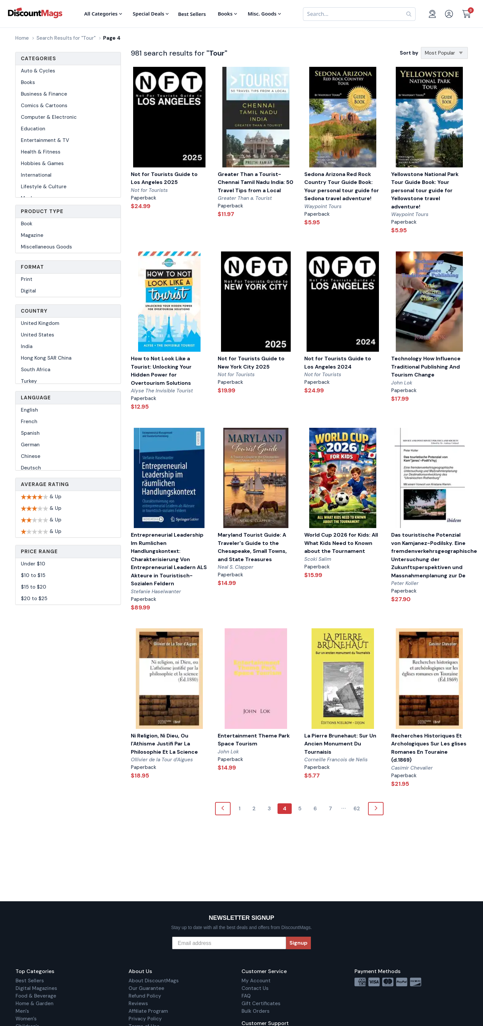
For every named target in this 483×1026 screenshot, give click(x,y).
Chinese (30, 456)
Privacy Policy (145, 1018)
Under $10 (33, 563)
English (29, 410)
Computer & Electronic (49, 117)
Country (34, 311)
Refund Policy (145, 996)
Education (33, 128)
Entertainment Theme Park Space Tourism (254, 739)
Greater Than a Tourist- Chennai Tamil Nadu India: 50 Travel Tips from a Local (255, 182)
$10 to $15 (33, 575)
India (26, 346)
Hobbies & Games (42, 163)
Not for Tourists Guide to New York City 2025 (251, 362)
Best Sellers (30, 980)
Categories (38, 58)
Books (28, 82)
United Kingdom (40, 323)
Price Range (39, 551)
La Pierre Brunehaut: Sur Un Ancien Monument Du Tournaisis (340, 743)
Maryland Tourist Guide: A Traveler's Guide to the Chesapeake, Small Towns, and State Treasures (252, 547)
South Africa (35, 369)
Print (26, 279)
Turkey (29, 381)
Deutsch (31, 468)
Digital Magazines (36, 988)
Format (32, 267)
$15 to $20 (33, 587)
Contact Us (255, 988)
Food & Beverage (36, 996)
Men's (22, 1011)
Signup (298, 942)
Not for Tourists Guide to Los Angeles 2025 (164, 178)
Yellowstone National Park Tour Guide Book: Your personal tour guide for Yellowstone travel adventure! (425, 190)
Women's (26, 1018)
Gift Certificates (261, 1003)
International (36, 175)
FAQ (246, 996)
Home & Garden (35, 1003)
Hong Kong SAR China (46, 358)
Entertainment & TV (45, 140)
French (29, 421)
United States (37, 335)
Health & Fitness (40, 152)
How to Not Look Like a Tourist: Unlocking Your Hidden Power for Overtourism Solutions (161, 370)
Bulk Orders (256, 1011)
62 (356, 808)
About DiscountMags (154, 980)
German (30, 444)
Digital (28, 291)
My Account (256, 980)
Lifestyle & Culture (43, 186)
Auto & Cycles (38, 70)
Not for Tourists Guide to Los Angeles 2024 (337, 362)
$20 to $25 (34, 598)
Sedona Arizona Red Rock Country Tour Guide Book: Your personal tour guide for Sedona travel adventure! (341, 186)
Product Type (42, 211)
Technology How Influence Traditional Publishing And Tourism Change (426, 366)
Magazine (32, 235)
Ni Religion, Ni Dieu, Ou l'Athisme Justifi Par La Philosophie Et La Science (164, 743)
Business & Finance (44, 94)
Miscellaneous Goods (46, 247)
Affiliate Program (148, 1011)
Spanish (30, 433)
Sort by (409, 53)
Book (26, 223)
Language (36, 397)
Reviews (138, 1003)
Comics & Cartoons (44, 105)
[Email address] (229, 943)
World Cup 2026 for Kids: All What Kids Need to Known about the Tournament (341, 543)
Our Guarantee (146, 988)
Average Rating (45, 484)
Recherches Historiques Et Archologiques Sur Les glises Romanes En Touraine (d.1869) (428, 748)
